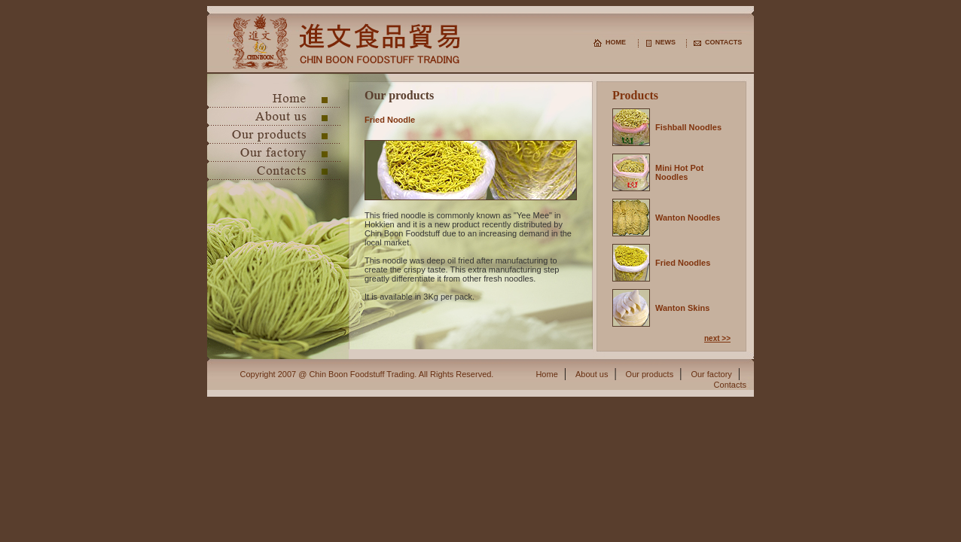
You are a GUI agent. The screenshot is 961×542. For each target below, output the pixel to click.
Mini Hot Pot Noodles (679, 172)
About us (591, 374)
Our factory (711, 374)
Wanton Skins (682, 307)
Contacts (730, 384)
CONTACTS (723, 42)
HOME (616, 42)
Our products (650, 374)
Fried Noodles (682, 262)
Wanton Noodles (687, 217)
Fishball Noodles (688, 127)
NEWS (665, 42)
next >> (717, 338)
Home (546, 374)
